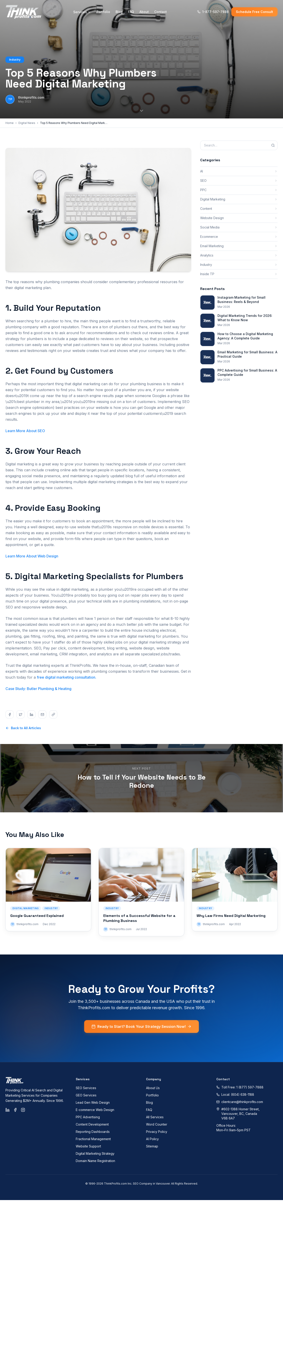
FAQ (131, 12)
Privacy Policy (156, 1132)
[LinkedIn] (7, 1110)
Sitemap (152, 1146)
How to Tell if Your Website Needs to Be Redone (142, 781)
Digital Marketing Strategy (95, 1153)
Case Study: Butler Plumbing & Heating (38, 688)
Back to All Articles (23, 728)
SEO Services (86, 1088)
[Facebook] (15, 1110)
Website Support (88, 1146)
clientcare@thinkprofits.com (239, 1102)
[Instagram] (23, 1110)
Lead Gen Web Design (93, 1102)
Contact (160, 12)
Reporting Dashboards (93, 1132)
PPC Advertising (88, 1117)
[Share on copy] (53, 714)
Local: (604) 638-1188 (235, 1094)
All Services (155, 1117)
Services (82, 12)
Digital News (26, 123)
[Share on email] (42, 714)
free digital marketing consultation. (66, 677)
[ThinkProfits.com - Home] (24, 12)
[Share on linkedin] (31, 714)
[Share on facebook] (9, 714)
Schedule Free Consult (254, 12)
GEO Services (86, 1095)
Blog (119, 12)
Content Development (92, 1124)
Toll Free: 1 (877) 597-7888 (239, 1087)
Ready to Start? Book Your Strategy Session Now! (141, 1032)
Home (9, 123)
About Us (153, 1088)
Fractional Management (93, 1139)
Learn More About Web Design (31, 556)
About (144, 12)
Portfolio (103, 12)
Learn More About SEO (25, 430)
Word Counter (156, 1124)
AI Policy (152, 1139)
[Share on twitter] (20, 714)
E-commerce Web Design (95, 1110)
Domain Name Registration (95, 1161)
